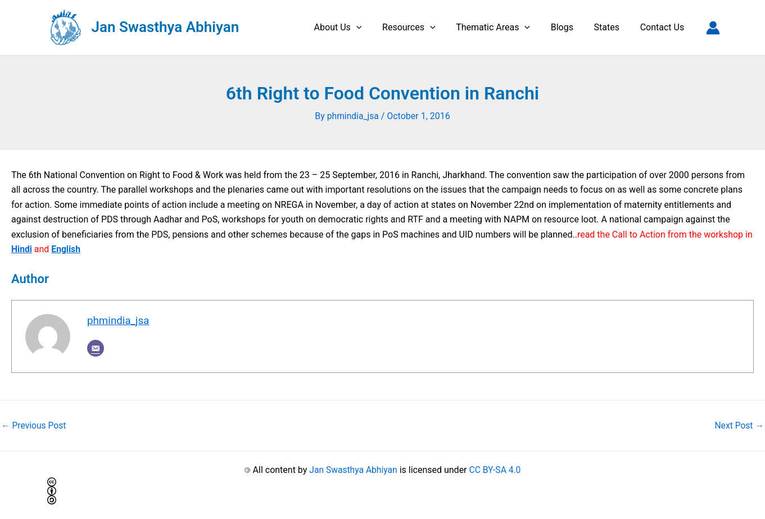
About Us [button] (352, 27)
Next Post (738, 425)
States (610, 27)
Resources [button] (420, 27)
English (67, 249)
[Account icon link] (713, 28)
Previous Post (34, 425)
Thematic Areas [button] (502, 27)
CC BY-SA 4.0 (495, 470)
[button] (370, 27)
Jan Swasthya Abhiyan (165, 27)
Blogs (568, 27)
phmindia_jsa (119, 320)
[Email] (95, 348)
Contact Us (663, 27)
